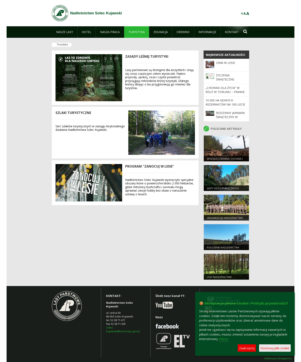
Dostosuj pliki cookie (274, 348)
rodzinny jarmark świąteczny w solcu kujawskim (230, 117)
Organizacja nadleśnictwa (225, 218)
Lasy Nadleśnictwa (219, 277)
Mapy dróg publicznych (223, 188)
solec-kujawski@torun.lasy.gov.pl (123, 329)
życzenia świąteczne (225, 77)
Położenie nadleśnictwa (223, 247)
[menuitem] (64, 32)
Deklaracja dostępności (278, 358)
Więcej (223, 339)
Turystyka (62, 44)
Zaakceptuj (247, 348)
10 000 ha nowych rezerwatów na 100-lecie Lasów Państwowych (225, 104)
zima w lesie (225, 63)
